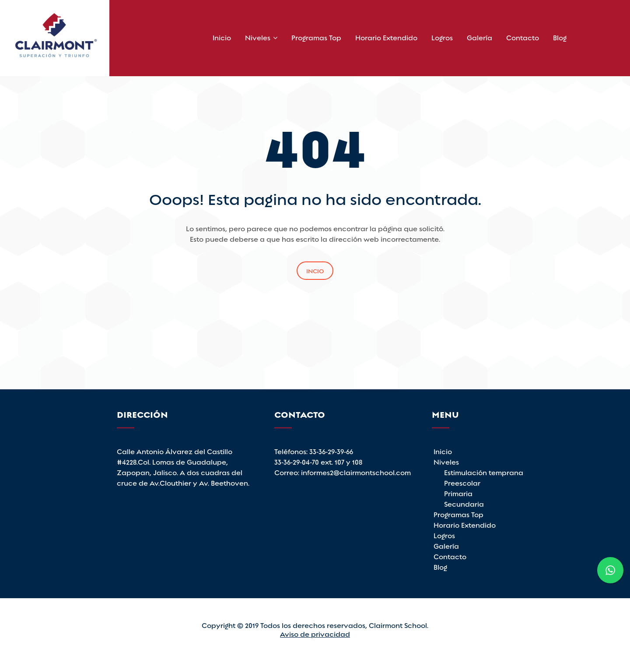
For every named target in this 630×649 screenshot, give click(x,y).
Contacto (522, 37)
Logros (442, 37)
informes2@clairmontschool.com (356, 472)
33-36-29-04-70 (297, 461)
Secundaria (464, 503)
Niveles (257, 37)
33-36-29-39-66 (331, 451)
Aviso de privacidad (315, 633)
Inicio (222, 37)
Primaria (458, 493)
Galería (479, 37)
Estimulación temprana (483, 472)
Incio (315, 270)
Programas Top (316, 37)
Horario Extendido (386, 37)
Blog (560, 37)
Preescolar (462, 482)
